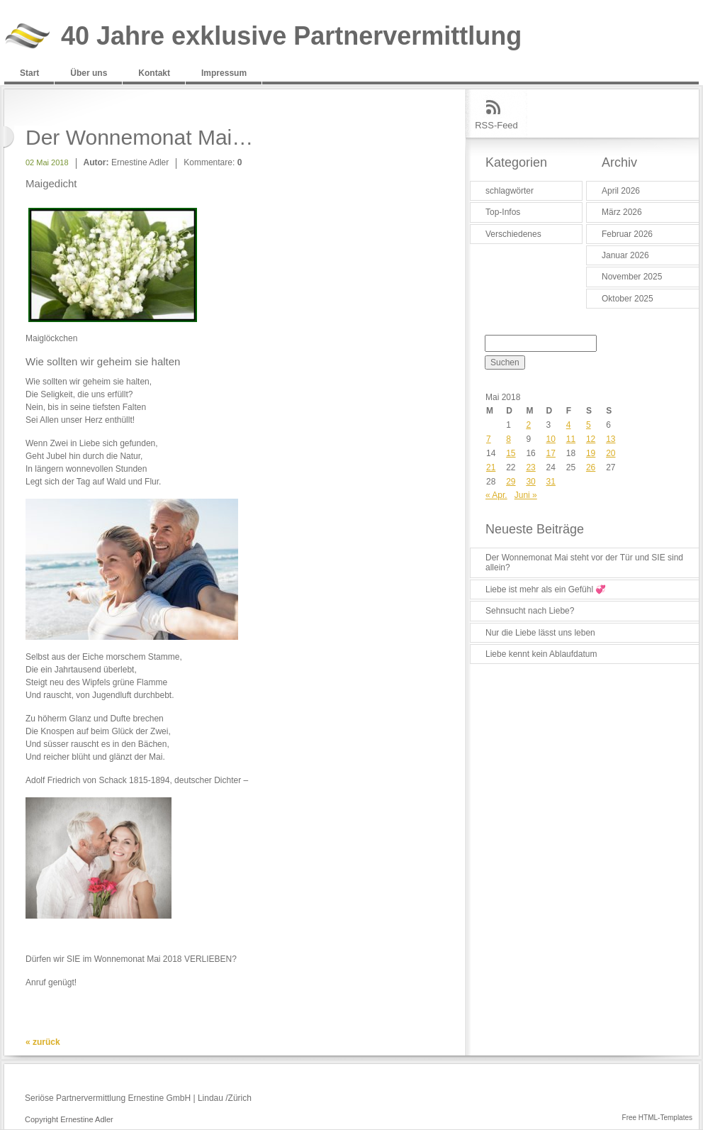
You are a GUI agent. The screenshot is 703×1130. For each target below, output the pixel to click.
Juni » (525, 495)
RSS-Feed (496, 125)
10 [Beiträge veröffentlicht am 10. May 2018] (551, 439)
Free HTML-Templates (657, 1117)
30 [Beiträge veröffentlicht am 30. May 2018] (530, 482)
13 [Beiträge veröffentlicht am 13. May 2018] (610, 439)
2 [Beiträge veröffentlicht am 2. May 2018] (528, 425)
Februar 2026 (627, 234)
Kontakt (154, 73)
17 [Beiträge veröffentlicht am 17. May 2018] (551, 453)
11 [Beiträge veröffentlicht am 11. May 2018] (570, 439)
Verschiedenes (513, 234)
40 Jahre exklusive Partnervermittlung (291, 36)
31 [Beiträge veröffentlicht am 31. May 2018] (551, 482)
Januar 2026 (625, 255)
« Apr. (496, 495)
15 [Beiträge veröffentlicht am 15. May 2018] (510, 453)
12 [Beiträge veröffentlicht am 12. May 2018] (590, 439)
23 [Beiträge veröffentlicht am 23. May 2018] (530, 467)
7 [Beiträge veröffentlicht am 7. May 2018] (488, 439)
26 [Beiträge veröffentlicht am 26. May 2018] (590, 467)
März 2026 (622, 212)
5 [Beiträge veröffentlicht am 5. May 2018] (588, 425)
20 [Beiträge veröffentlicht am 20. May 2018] (610, 453)
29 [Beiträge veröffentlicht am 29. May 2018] (510, 482)
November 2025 (632, 277)
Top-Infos (502, 212)
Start (29, 73)
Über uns (88, 73)
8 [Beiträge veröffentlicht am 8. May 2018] (508, 439)
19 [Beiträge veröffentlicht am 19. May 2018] (590, 453)
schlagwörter (509, 191)
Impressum (224, 73)
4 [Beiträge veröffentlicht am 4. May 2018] (568, 425)
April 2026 (621, 191)
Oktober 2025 (627, 299)
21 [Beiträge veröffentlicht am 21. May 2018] (490, 467)
